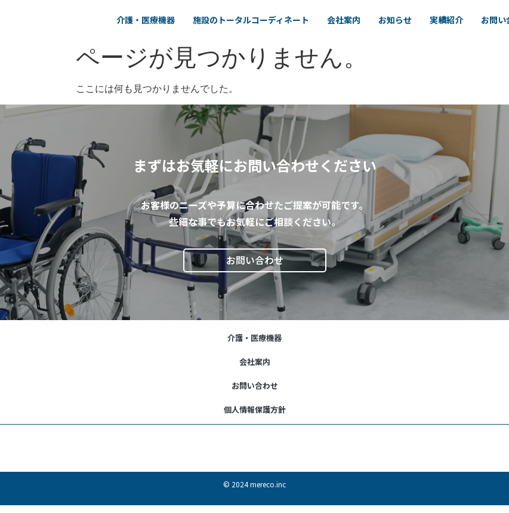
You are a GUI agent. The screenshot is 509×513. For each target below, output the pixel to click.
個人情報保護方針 (255, 409)
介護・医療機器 (204, 13)
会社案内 (402, 13)
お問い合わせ (255, 385)
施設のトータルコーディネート (310, 13)
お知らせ (454, 13)
